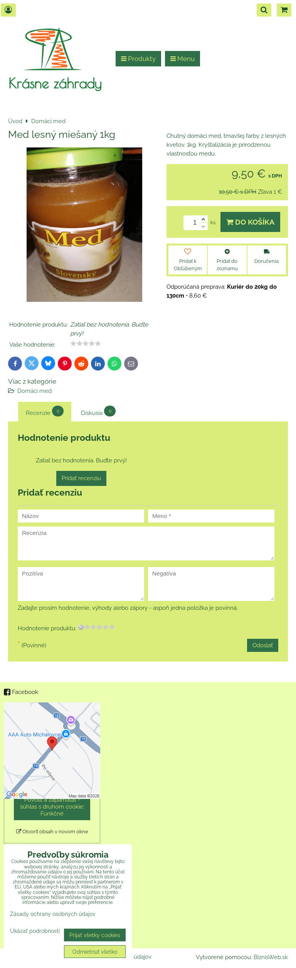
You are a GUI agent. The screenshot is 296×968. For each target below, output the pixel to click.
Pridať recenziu (81, 478)
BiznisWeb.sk (271, 957)
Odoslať (262, 645)
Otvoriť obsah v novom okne (52, 831)
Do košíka (250, 222)
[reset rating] (81, 627)
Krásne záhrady (54, 83)
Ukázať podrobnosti (35, 931)
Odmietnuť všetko (94, 951)
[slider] (85, 343)
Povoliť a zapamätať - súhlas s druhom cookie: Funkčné (52, 806)
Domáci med (34, 391)
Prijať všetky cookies (94, 935)
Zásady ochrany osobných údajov (52, 913)
